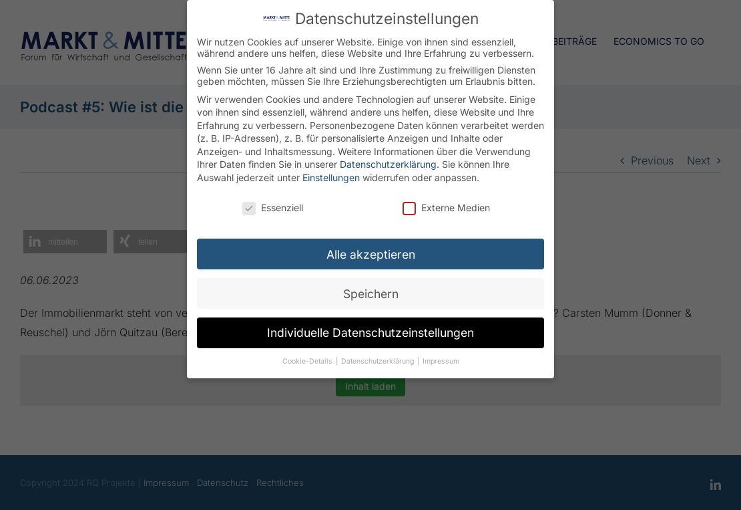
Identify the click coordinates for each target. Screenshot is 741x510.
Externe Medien (446, 202)
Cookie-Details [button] (308, 356)
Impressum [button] (441, 356)
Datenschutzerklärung (388, 159)
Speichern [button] (371, 288)
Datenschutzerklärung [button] (378, 356)
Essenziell (272, 202)
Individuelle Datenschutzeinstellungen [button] (370, 328)
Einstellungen (331, 172)
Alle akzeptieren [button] (370, 249)
